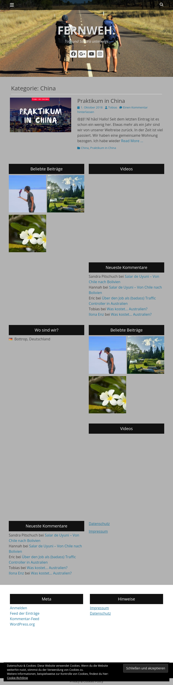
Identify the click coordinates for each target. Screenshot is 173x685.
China (85, 148)
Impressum (98, 531)
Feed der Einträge (24, 613)
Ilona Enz (96, 314)
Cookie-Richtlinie (17, 678)
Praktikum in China (101, 100)
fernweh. (86, 30)
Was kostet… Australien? (127, 308)
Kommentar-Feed (24, 618)
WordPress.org (22, 624)
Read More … (132, 140)
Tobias (112, 107)
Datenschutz (99, 523)
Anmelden (18, 607)
